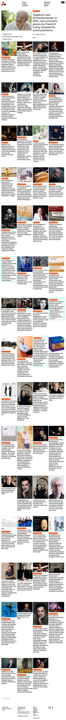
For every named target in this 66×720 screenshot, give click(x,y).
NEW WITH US (5, 94)
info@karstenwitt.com (23, 716)
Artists (24, 2)
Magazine (47, 2)
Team (34, 714)
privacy (34, 718)
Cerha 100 (36, 11)
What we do (36, 712)
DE (62, 2)
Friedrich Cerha (7, 34)
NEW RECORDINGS (6, 57)
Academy (25, 5)
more (34, 37)
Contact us (35, 715)
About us (47, 4)
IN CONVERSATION (22, 137)
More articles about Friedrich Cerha (12, 36)
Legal (38, 718)
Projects (24, 4)
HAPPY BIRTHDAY (5, 230)
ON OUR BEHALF (6, 258)
